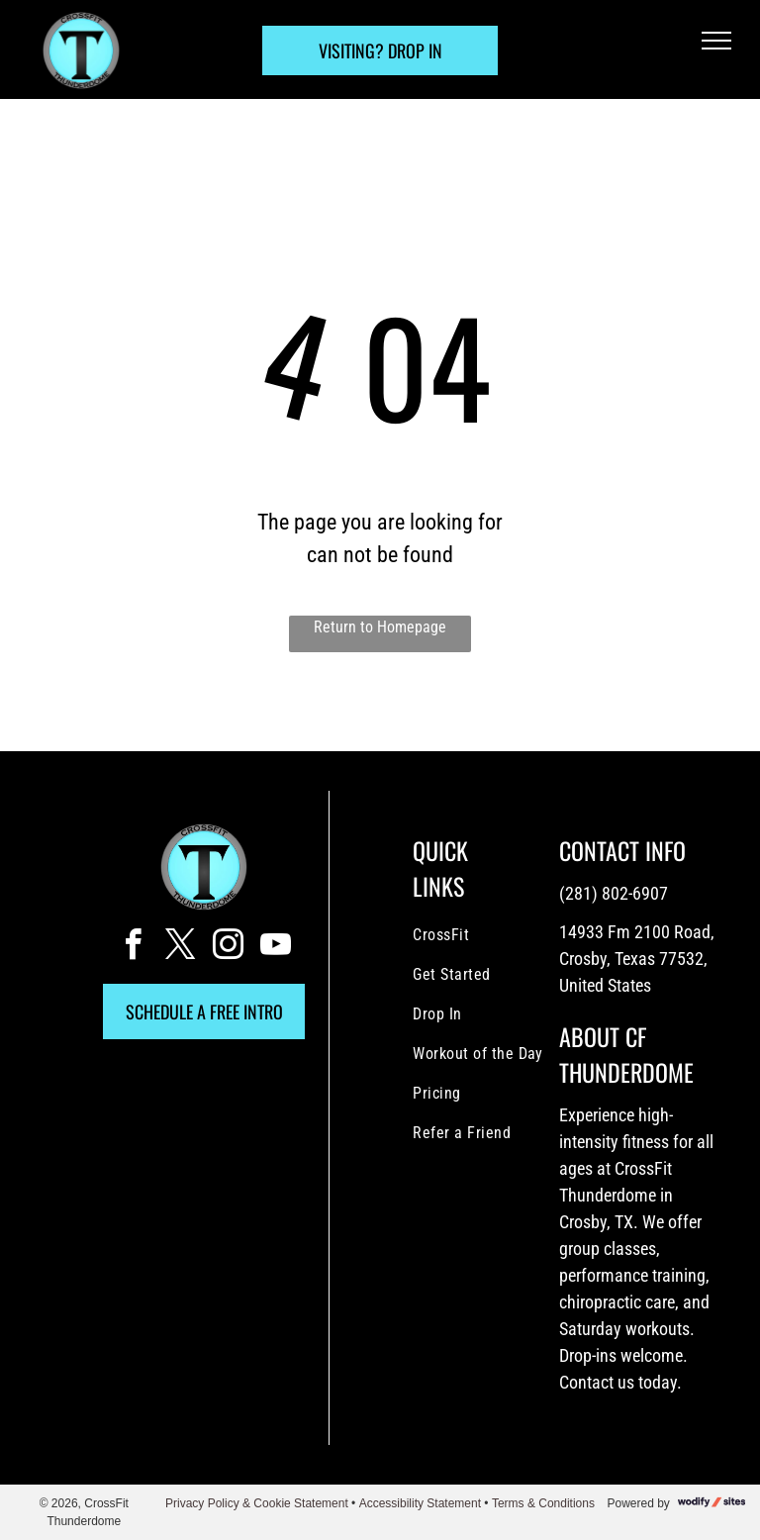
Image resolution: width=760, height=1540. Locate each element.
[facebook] (132, 947)
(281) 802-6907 (613, 893)
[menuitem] (493, 935)
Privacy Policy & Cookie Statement (256, 1503)
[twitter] (180, 947)
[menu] (716, 40)
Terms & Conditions (543, 1503)
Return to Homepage (380, 627)
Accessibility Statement (420, 1503)
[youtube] (275, 947)
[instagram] (227, 947)
